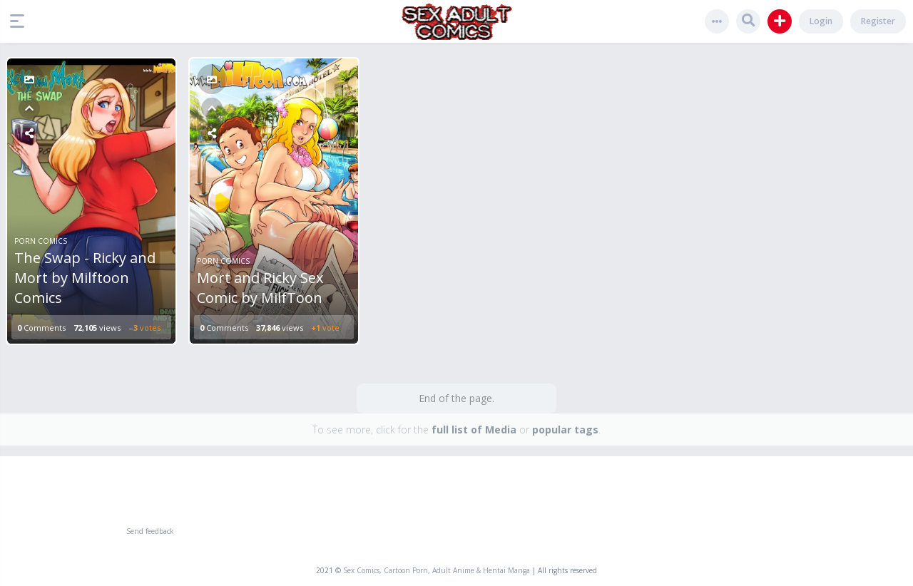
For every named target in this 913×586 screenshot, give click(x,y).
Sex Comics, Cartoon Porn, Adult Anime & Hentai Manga (436, 570)
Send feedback (150, 531)
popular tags (565, 429)
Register (878, 21)
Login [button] (821, 21)
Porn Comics (40, 241)
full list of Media (474, 429)
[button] (20, 21)
